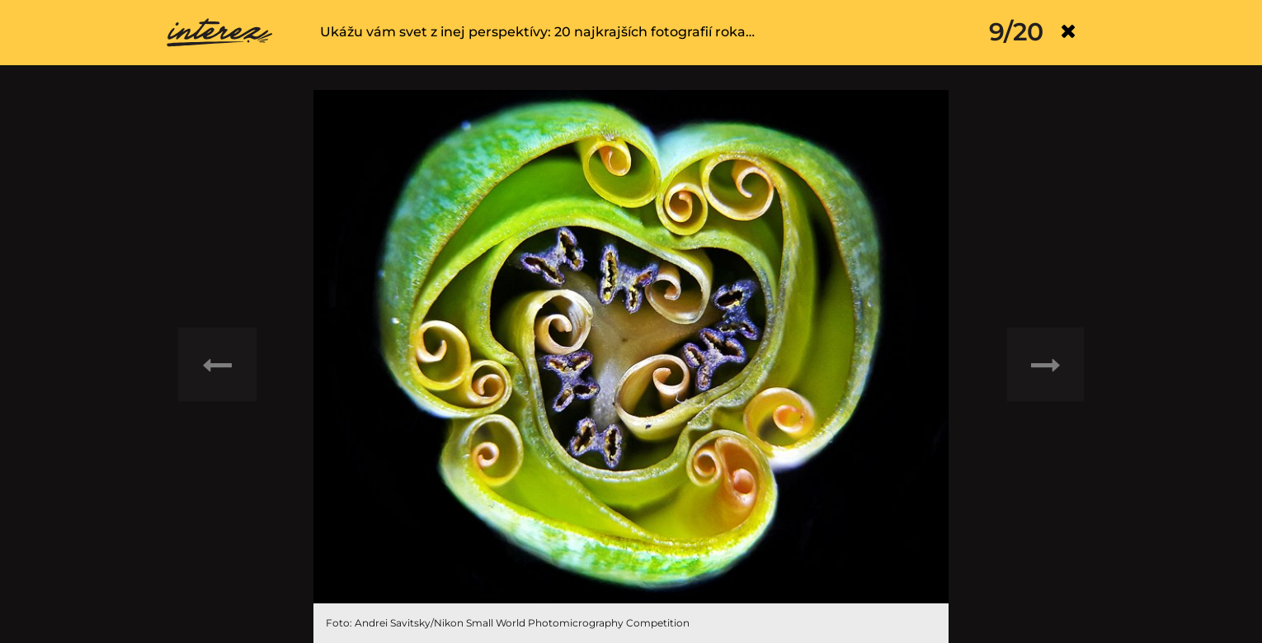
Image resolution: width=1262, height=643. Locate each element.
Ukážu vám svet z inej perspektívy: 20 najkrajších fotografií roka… (537, 32)
